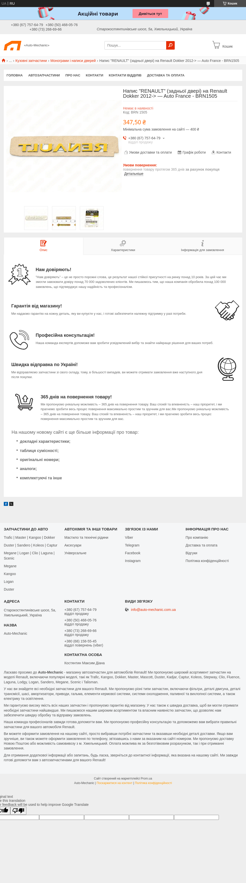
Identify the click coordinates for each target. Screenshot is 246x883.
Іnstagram (133, 561)
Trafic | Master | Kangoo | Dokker (29, 537)
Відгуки (191, 553)
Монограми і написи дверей (73, 61)
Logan (9, 582)
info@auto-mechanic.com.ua (153, 610)
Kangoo (10, 574)
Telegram (132, 545)
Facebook (132, 553)
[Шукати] (170, 45)
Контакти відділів (125, 75)
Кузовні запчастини (31, 61)
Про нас (72, 75)
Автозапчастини (44, 75)
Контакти (94, 75)
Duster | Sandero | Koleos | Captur (30, 545)
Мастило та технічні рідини (86, 537)
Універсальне (75, 553)
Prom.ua (146, 778)
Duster (9, 589)
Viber (129, 537)
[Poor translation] (18, 811)
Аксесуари (72, 545)
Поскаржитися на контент (114, 783)
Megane (10, 566)
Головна (15, 75)
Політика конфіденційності (207, 561)
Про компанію (197, 537)
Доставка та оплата (165, 75)
